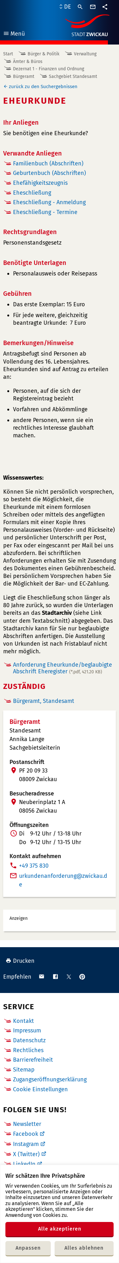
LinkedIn (24, 1164)
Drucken (20, 960)
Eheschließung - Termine (45, 212)
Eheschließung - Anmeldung (49, 202)
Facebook (25, 1133)
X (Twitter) (26, 1154)
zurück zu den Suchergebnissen (43, 86)
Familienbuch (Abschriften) (48, 163)
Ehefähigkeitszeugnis (40, 182)
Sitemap (24, 1069)
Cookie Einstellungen (40, 1089)
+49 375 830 (34, 865)
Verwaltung (85, 54)
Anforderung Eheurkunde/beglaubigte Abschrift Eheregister (62, 668)
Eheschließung (32, 192)
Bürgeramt (23, 76)
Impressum (27, 1030)
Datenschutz (29, 1040)
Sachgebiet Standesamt (73, 76)
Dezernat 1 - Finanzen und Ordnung (48, 69)
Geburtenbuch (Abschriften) (49, 173)
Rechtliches (28, 1050)
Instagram (26, 1144)
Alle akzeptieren (59, 1229)
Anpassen (28, 1248)
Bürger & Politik (43, 54)
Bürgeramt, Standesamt (43, 700)
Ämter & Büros (28, 61)
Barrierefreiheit (33, 1059)
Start (8, 54)
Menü (14, 34)
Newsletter (27, 1124)
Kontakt (23, 1020)
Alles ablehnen (83, 1248)
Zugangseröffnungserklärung (50, 1079)
